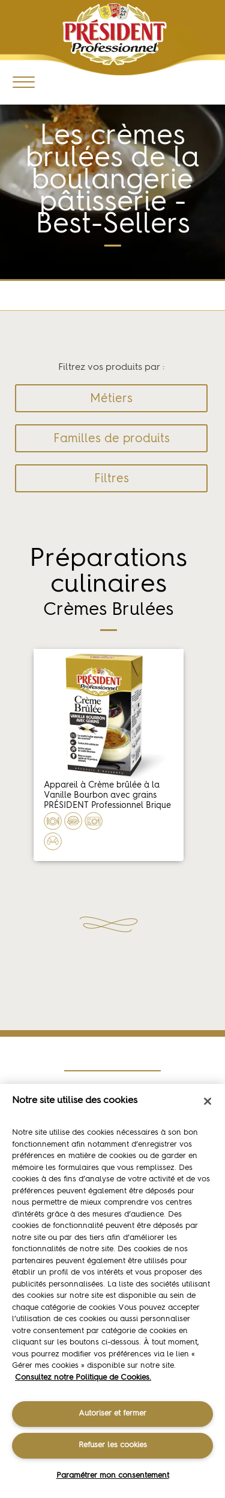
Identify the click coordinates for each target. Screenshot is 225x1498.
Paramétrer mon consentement (112, 1475)
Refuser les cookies (113, 1445)
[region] (112, 1291)
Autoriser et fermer (112, 1413)
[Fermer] (207, 1101)
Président (114, 34)
